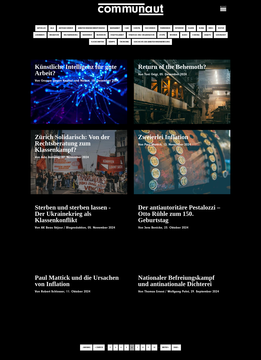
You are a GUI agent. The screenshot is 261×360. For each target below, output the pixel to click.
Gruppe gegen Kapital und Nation (65, 80)
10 (155, 346)
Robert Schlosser (52, 291)
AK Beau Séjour (52, 227)
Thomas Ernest (154, 291)
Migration (54, 35)
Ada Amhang (50, 157)
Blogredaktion (76, 227)
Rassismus (87, 35)
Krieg (211, 28)
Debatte (207, 35)
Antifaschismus (66, 28)
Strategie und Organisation (141, 35)
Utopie (162, 35)
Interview (179, 28)
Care (127, 28)
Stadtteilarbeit (117, 35)
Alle (52, 28)
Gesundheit (221, 35)
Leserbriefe (40, 35)
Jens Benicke (153, 227)
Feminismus (165, 28)
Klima (201, 28)
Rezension (101, 35)
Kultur (221, 28)
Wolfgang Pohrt (178, 291)
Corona (195, 35)
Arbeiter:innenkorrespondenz (91, 28)
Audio (184, 35)
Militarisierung (71, 35)
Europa (137, 28)
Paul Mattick (153, 144)
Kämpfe (112, 42)
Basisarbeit (115, 28)
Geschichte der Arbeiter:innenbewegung (152, 42)
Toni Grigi (151, 74)
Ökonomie (124, 42)
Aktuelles (41, 28)
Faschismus (150, 28)
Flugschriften (97, 42)
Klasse (191, 28)
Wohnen (173, 35)
